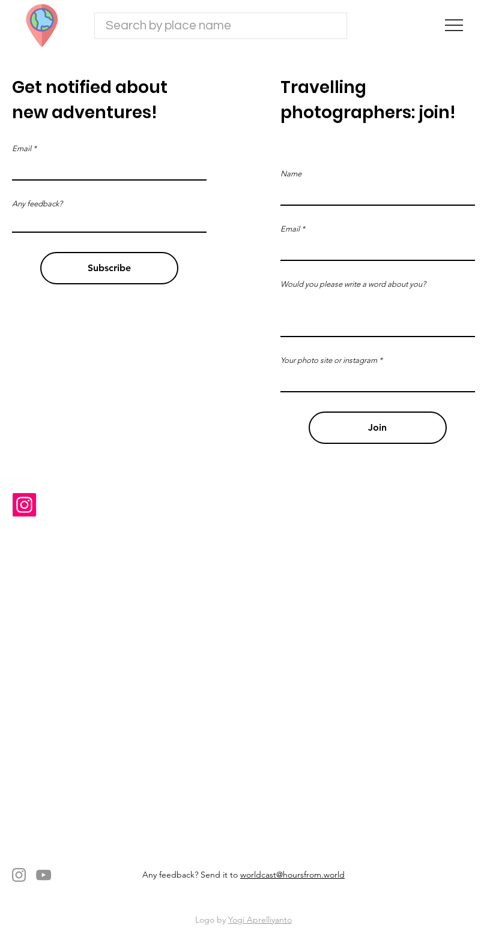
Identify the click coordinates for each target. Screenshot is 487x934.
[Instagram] (24, 504)
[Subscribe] (109, 268)
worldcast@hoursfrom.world (292, 874)
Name (290, 174)
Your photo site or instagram (328, 360)
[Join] (378, 428)
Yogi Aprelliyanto (260, 919)
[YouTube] (43, 875)
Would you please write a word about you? (353, 284)
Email (290, 229)
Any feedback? (37, 204)
